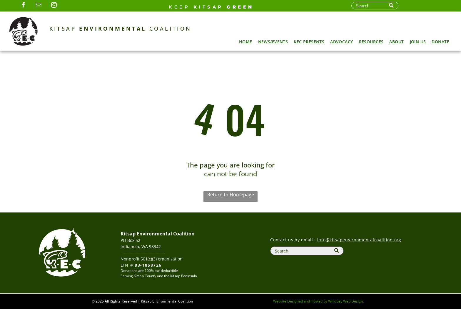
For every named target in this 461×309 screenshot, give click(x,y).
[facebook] (23, 6)
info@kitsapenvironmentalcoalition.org (359, 239)
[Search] (374, 5)
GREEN (240, 7)
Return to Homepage (230, 194)
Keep (179, 7)
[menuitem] (245, 41)
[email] (38, 6)
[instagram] (54, 6)
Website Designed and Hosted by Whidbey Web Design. (318, 301)
